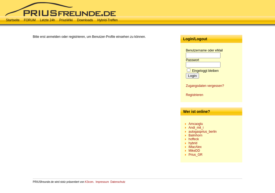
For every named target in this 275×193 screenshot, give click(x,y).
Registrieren (194, 95)
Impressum (102, 181)
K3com (89, 181)
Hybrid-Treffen (107, 20)
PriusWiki (66, 20)
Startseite (13, 20)
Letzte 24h (47, 20)
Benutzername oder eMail (204, 50)
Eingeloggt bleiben (205, 71)
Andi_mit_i (196, 127)
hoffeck (194, 139)
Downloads (85, 20)
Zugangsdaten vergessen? (205, 86)
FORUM (30, 20)
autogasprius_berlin (203, 131)
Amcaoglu (196, 124)
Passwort (192, 60)
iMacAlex (195, 147)
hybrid (193, 143)
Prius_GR (195, 155)
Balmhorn (195, 135)
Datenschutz (117, 181)
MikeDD (194, 151)
